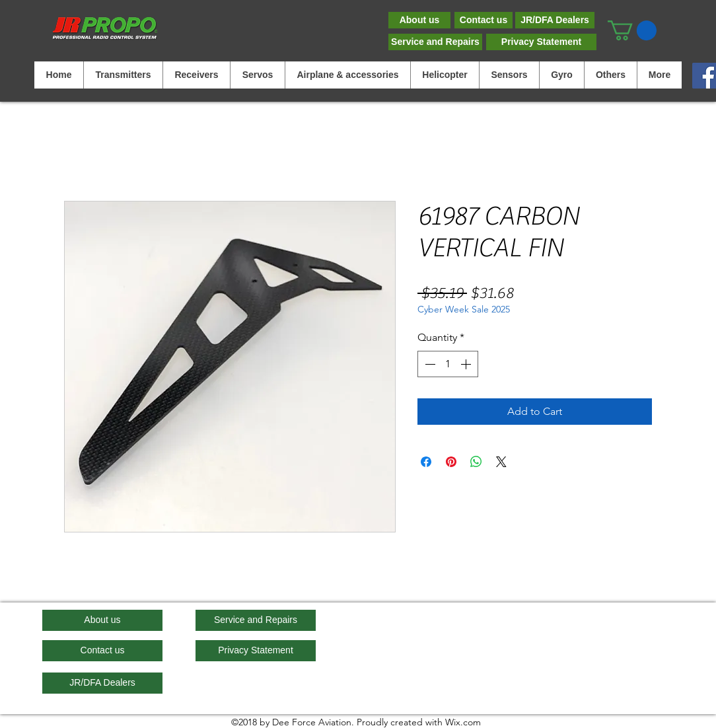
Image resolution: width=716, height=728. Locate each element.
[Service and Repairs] (435, 42)
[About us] (419, 20)
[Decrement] (428, 364)
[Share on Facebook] (426, 462)
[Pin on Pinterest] (451, 462)
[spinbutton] (448, 364)
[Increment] (467, 364)
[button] (632, 30)
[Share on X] (501, 462)
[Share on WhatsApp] (476, 462)
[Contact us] (483, 20)
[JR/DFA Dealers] (554, 20)
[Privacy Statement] (541, 42)
